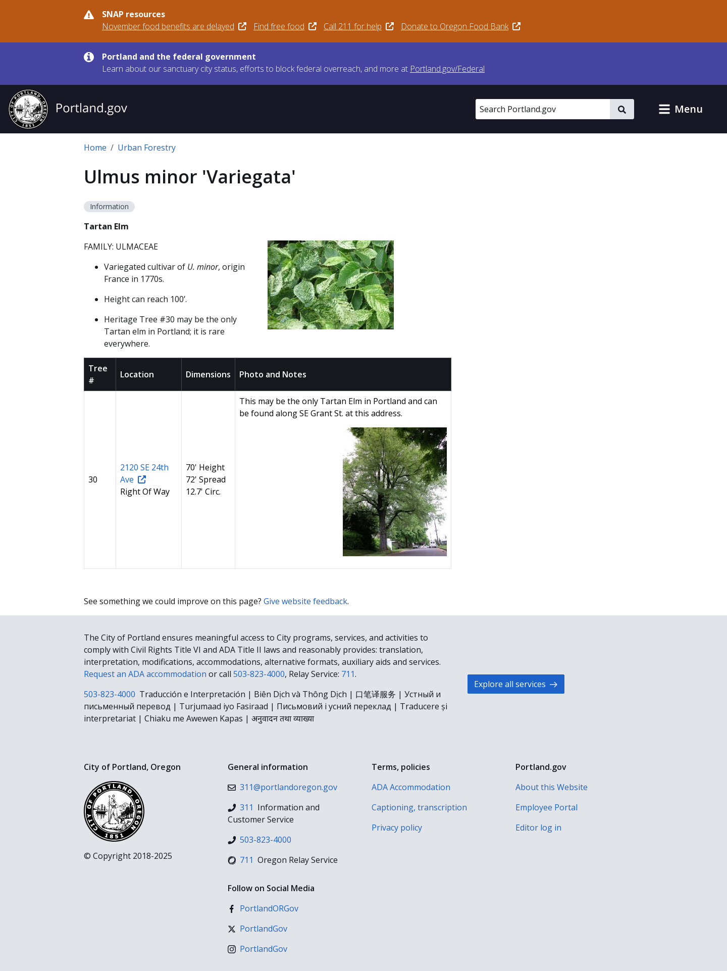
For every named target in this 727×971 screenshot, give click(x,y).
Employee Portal (546, 807)
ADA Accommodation (411, 787)
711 (348, 673)
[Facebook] (263, 908)
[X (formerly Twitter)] (257, 929)
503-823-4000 (259, 673)
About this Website (551, 787)
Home (95, 147)
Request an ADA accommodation (145, 673)
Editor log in (538, 827)
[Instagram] (257, 949)
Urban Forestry (147, 147)
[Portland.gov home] (67, 109)
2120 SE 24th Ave (144, 473)
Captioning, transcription (419, 807)
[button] (680, 109)
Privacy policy (397, 827)
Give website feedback (305, 601)
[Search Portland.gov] (543, 109)
